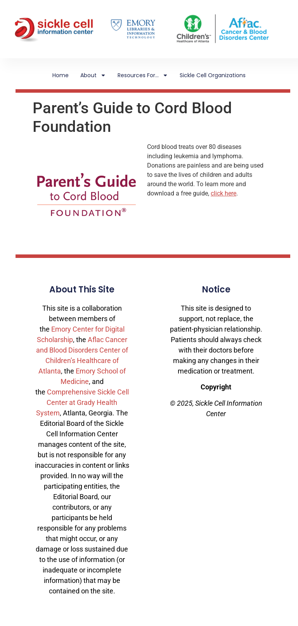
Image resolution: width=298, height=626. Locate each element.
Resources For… (143, 75)
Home (60, 75)
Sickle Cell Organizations (213, 75)
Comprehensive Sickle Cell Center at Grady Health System (82, 402)
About (93, 75)
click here (223, 193)
